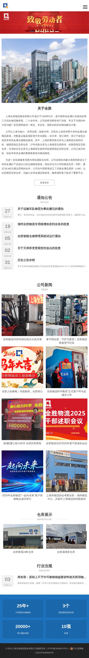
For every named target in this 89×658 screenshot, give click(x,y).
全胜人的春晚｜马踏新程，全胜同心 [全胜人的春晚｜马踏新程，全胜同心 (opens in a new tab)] (22, 391)
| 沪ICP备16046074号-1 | (58, 648)
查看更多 (44, 182)
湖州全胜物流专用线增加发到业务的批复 (43, 224)
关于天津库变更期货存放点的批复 (39, 248)
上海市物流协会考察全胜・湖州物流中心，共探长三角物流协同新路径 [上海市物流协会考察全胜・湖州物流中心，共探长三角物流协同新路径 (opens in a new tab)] (66, 497)
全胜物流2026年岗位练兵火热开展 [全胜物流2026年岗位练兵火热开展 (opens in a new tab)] (22, 339)
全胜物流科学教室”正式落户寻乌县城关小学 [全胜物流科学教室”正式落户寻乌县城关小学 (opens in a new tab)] (66, 393)
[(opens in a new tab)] (22, 315)
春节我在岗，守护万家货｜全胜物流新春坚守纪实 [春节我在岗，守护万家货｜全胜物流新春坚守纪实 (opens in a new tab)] (66, 341)
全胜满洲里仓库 (66, 552)
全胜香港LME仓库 (23, 552)
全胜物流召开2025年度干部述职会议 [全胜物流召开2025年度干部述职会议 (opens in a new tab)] (66, 443)
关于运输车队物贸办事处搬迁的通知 (40, 208)
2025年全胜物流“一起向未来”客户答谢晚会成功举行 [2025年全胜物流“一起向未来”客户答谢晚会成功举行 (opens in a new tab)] (22, 497)
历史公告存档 (26, 260)
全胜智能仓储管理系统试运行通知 (39, 236)
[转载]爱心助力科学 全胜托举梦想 (22, 443)
